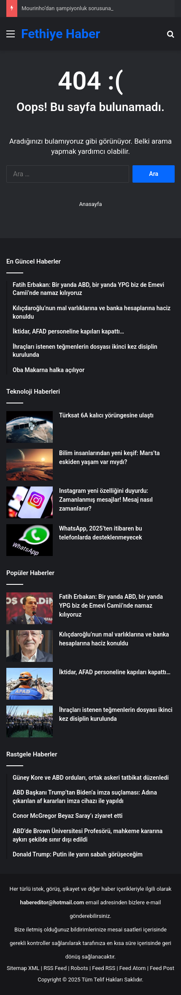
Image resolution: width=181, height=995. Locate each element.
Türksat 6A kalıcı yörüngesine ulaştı (106, 415)
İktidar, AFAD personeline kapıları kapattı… (114, 672)
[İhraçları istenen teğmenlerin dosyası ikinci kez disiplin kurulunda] (29, 721)
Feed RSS (103, 968)
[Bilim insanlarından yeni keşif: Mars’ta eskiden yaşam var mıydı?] (29, 465)
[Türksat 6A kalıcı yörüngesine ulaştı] (29, 427)
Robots (79, 968)
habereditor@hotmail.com (52, 902)
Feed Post (162, 968)
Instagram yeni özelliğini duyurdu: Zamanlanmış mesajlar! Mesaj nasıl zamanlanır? (106, 499)
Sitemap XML (23, 968)
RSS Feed (55, 968)
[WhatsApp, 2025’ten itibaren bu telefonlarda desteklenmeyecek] (29, 540)
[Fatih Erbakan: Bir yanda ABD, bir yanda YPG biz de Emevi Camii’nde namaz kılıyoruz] (29, 608)
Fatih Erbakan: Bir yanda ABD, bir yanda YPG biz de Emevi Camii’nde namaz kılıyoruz (111, 605)
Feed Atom (132, 968)
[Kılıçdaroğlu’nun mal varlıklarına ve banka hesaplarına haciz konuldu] (29, 646)
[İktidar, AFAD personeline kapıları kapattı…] (29, 684)
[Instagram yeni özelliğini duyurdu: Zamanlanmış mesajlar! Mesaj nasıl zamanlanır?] (29, 502)
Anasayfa (90, 204)
